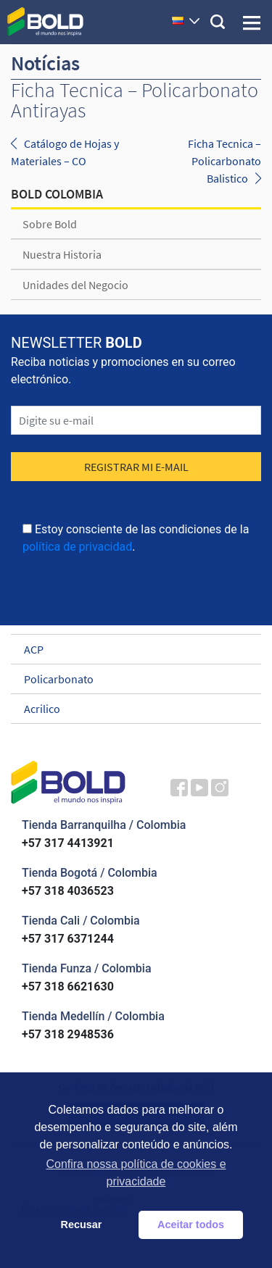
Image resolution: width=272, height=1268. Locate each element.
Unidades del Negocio (75, 285)
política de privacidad (77, 547)
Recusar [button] (81, 1224)
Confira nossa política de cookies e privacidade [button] (136, 1173)
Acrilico (129, 708)
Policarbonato (129, 679)
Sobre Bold (49, 224)
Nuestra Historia (62, 254)
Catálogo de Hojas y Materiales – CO (65, 152)
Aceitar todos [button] (190, 1224)
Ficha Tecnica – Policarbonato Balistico (224, 160)
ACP (129, 649)
